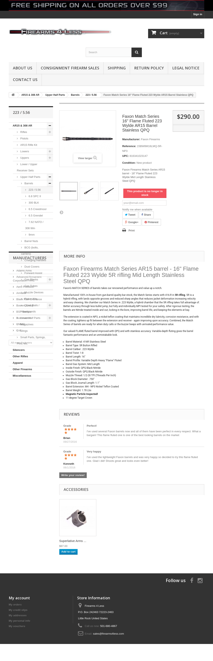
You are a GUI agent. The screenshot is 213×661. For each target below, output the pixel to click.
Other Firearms (22, 369)
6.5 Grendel (35, 215)
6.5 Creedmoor (37, 209)
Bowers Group (25, 437)
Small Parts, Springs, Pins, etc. (31, 340)
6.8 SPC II (34, 196)
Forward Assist (33, 273)
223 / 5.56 (34, 189)
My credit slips (18, 610)
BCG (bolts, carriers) (29, 250)
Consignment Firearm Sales (70, 67)
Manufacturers (29, 391)
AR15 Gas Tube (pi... (73, 541)
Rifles (23, 132)
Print (132, 230)
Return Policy (149, 67)
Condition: (129, 162)
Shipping (117, 67)
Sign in (197, 14)
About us (22, 67)
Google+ (132, 222)
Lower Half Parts (30, 317)
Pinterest (151, 222)
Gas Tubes (30, 285)
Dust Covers (31, 266)
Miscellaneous (22, 375)
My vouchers (17, 626)
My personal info (19, 620)
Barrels (28, 183)
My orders (15, 604)
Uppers (24, 157)
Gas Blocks (31, 279)
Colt (18, 462)
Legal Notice (185, 67)
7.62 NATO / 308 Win (34, 225)
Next (61, 212)
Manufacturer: (131, 139)
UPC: (125, 155)
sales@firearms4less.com (108, 633)
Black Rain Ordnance (29, 431)
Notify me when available (137, 209)
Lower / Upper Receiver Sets (27, 167)
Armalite (21, 425)
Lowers (24, 151)
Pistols (24, 138)
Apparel (18, 362)
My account (19, 597)
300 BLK (33, 202)
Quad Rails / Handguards (30, 308)
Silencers (19, 349)
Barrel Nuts (31, 241)
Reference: (129, 146)
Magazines (26, 324)
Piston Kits (30, 298)
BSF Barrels (23, 443)
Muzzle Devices (33, 292)
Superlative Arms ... (114, 541)
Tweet (130, 214)
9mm (31, 234)
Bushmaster (23, 450)
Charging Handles (35, 260)
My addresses (18, 615)
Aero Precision (25, 418)
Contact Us (25, 79)
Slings (24, 330)
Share (146, 214)
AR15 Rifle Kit (28, 144)
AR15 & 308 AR (22, 125)
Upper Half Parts (30, 176)
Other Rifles (20, 356)
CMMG (20, 456)
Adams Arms (24, 402)
